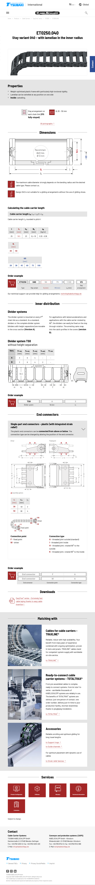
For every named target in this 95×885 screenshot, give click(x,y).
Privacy (24, 863)
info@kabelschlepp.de (21, 846)
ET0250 (47, 18)
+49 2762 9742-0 (58, 844)
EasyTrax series (37, 18)
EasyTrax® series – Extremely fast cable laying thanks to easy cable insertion (29, 601)
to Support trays (52, 742)
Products (16, 18)
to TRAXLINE (51, 660)
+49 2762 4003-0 (17, 844)
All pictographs (46, 123)
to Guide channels (53, 746)
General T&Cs (12, 863)
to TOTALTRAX (52, 713)
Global (84, 4)
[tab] (16, 790)
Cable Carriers (26, 18)
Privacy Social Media (38, 863)
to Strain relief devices (55, 761)
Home (9, 18)
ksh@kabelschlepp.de (62, 846)
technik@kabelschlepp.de (71, 293)
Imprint (52, 863)
